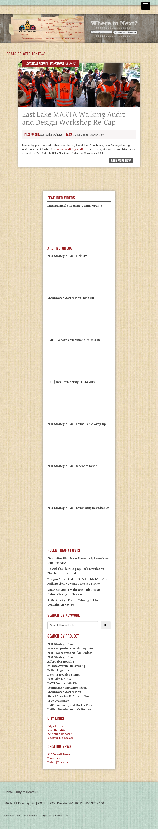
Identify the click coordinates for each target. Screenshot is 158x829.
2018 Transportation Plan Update (69, 653)
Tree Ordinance (58, 701)
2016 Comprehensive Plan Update (70, 648)
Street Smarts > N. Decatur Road (69, 696)
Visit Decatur (56, 730)
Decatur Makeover (60, 738)
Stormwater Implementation (67, 688)
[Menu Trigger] (145, 6)
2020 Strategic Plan (60, 657)
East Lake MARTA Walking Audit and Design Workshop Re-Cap (73, 118)
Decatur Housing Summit (64, 674)
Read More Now (121, 161)
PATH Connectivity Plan (63, 683)
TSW (102, 134)
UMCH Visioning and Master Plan (69, 705)
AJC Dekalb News (58, 754)
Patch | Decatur (57, 762)
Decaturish (54, 758)
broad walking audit (70, 149)
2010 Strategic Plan (60, 644)
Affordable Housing (60, 661)
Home (8, 792)
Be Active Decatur (59, 734)
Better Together (58, 670)
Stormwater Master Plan (64, 692)
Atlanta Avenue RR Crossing (66, 666)
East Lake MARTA (51, 134)
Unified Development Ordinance (69, 709)
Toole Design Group (85, 134)
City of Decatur (57, 726)
